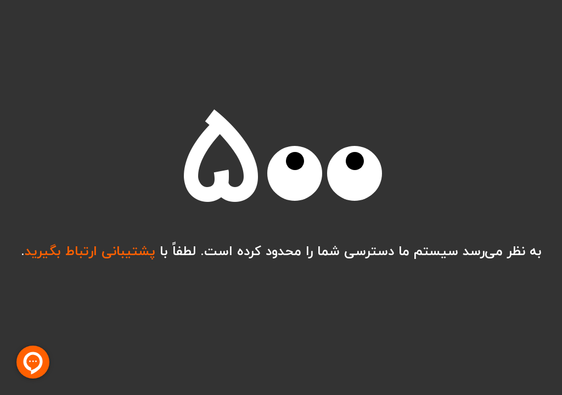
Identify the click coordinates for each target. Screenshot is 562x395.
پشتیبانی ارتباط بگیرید (90, 251)
